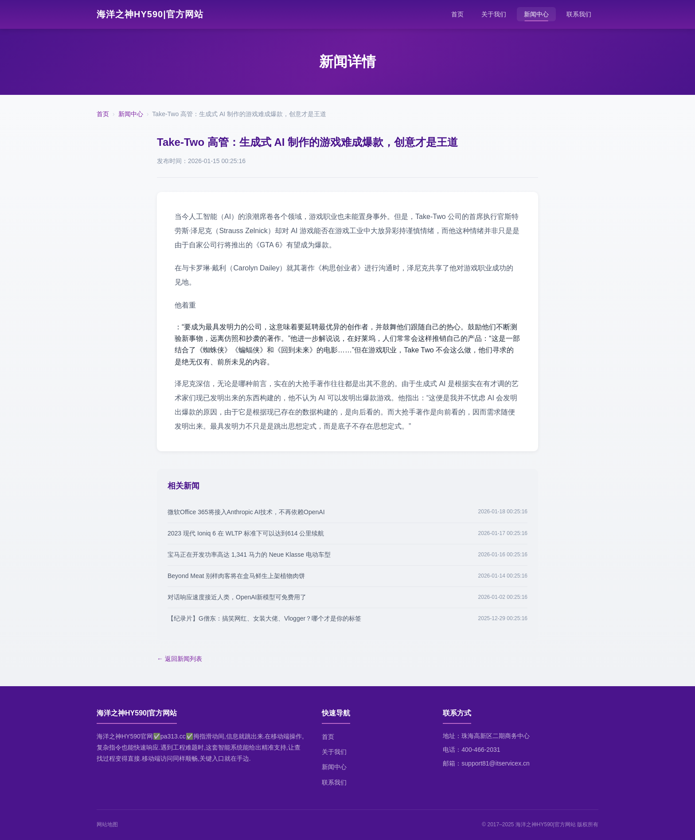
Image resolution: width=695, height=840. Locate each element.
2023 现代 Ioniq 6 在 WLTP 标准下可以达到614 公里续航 (246, 533)
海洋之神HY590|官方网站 (150, 14)
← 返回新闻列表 (179, 658)
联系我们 (578, 14)
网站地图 (107, 824)
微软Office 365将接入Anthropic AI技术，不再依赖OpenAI (246, 512)
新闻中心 (536, 14)
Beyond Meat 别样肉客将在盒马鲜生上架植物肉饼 (236, 575)
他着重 (185, 305)
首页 (457, 14)
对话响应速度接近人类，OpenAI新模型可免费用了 (237, 597)
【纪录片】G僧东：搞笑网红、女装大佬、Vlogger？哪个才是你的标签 (264, 618)
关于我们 (493, 14)
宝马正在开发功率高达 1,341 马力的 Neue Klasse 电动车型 (249, 554)
